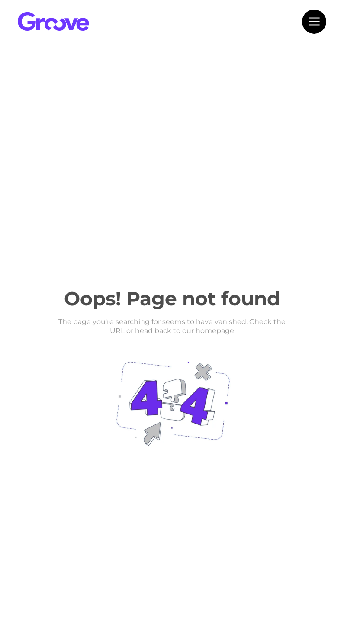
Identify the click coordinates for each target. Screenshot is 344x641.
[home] (83, 22)
